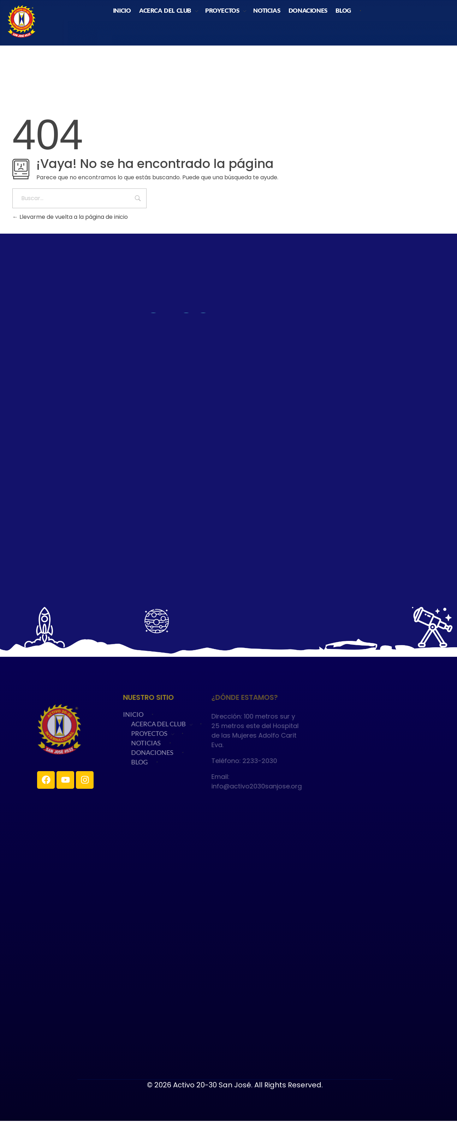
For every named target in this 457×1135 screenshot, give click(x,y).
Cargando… (228, 444)
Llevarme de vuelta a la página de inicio (70, 217)
